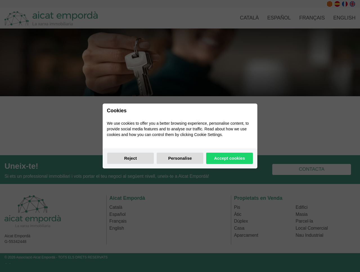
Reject (130, 158)
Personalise (180, 158)
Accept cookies (229, 158)
